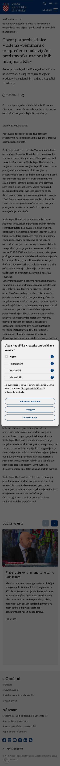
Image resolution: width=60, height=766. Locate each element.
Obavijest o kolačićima (31, 388)
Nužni (13, 356)
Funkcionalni (16, 363)
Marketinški (16, 377)
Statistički (15, 370)
